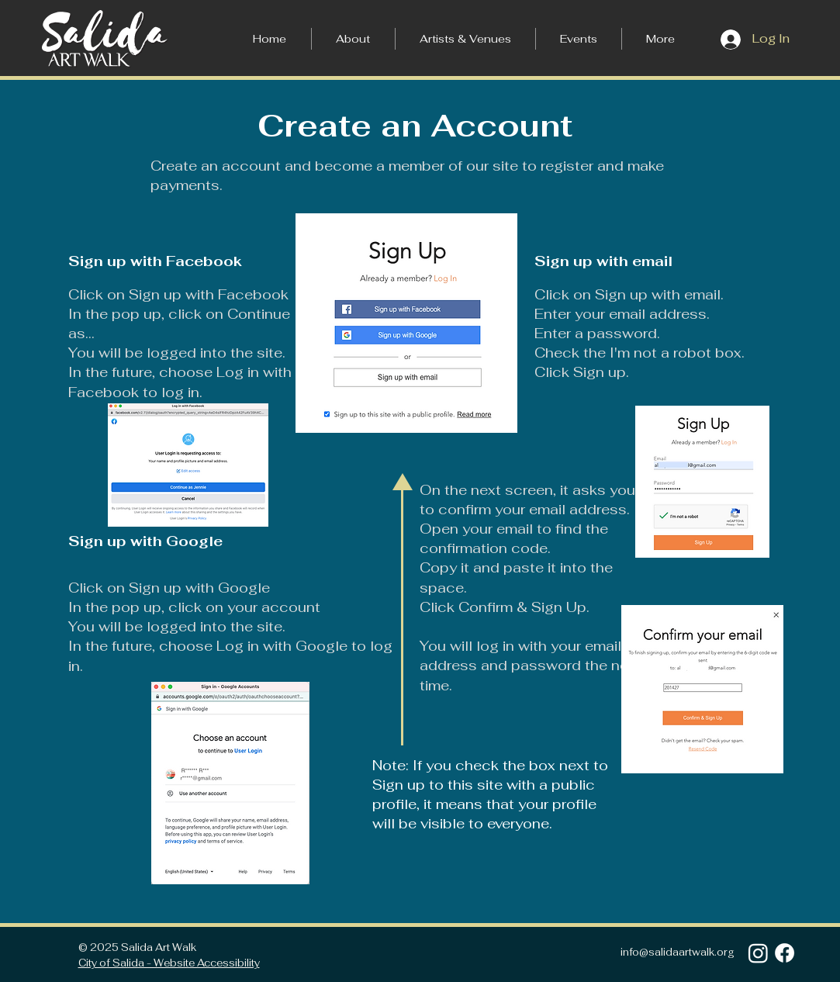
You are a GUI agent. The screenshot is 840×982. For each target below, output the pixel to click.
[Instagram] (758, 953)
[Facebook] (784, 953)
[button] (660, 39)
